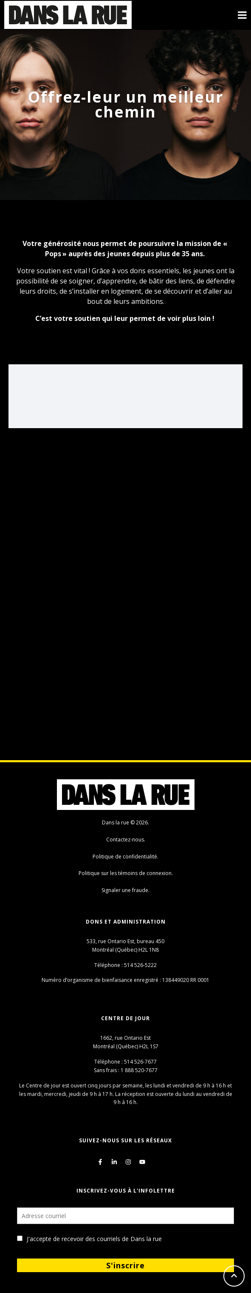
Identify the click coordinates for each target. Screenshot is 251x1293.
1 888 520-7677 (139, 1070)
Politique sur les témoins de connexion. (126, 873)
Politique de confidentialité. (125, 856)
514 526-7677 (140, 1061)
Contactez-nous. (125, 839)
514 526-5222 (140, 965)
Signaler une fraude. (125, 890)
